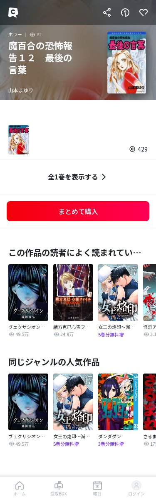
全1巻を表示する (78, 177)
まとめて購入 (78, 211)
